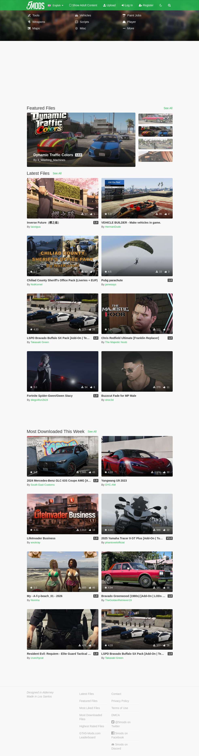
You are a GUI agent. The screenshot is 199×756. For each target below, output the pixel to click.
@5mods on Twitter (121, 724)
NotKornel (37, 284)
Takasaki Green (40, 342)
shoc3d (109, 399)
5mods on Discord (119, 746)
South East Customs (43, 484)
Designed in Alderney (40, 692)
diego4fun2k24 (39, 399)
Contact (116, 693)
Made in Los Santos (39, 696)
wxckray (35, 542)
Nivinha (35, 600)
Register (146, 5)
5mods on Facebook (119, 735)
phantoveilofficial (115, 542)
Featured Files (88, 701)
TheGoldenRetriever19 (118, 600)
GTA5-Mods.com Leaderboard (90, 735)
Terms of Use (119, 708)
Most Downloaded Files (90, 717)
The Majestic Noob (116, 342)
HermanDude (113, 226)
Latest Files (86, 693)
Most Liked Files (89, 708)
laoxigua (35, 226)
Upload (109, 5)
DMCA (115, 715)
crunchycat (37, 657)
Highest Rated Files (91, 726)
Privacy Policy (120, 701)
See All (168, 108)
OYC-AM (110, 484)
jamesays (110, 284)
